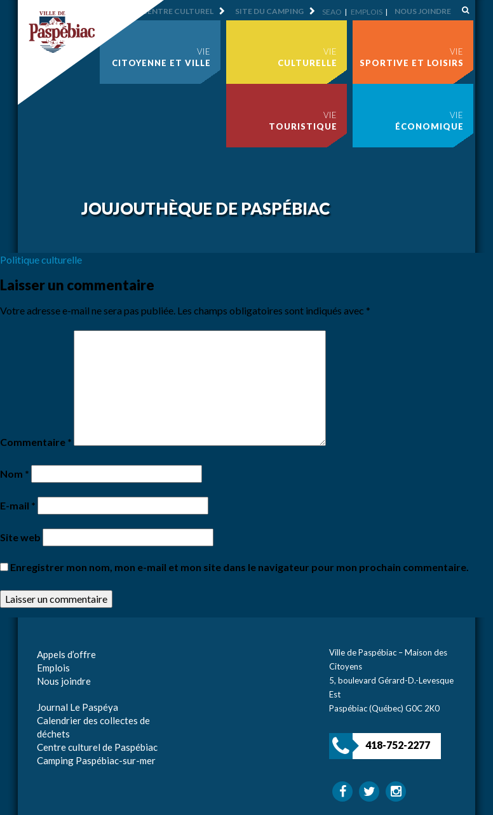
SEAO (332, 12)
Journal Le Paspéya (77, 707)
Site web (20, 537)
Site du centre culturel (162, 11)
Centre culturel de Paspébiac (97, 747)
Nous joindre (423, 11)
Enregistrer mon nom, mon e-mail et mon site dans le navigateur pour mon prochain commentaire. (239, 567)
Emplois (366, 12)
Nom (14, 474)
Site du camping (269, 11)
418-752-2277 (397, 745)
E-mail (18, 505)
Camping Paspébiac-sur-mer (96, 760)
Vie (161, 57)
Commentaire (36, 442)
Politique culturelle (41, 259)
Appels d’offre (66, 654)
